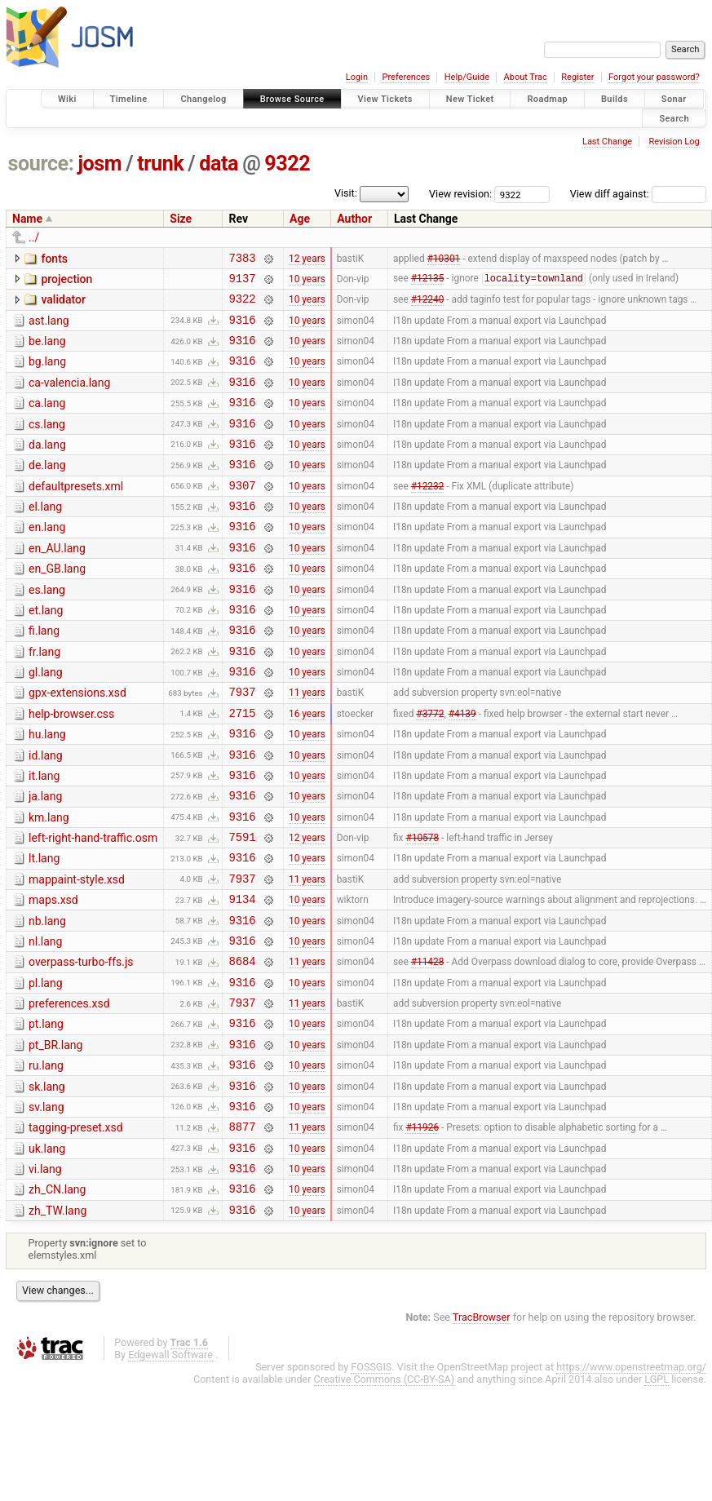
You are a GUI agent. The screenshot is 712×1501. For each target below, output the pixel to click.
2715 (241, 769)
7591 (241, 907)
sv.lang (46, 1207)
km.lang (49, 883)
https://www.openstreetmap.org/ (631, 1482)
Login (357, 77)
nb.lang (47, 999)
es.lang (47, 628)
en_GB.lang (57, 605)
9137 (241, 282)
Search (674, 118)
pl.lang (46, 1068)
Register (577, 77)
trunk (160, 163)
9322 (287, 163)
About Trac (525, 77)
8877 (241, 1231)
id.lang (46, 814)
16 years (307, 768)
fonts (54, 258)
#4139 (462, 768)
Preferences (406, 77)
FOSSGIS (371, 1482)
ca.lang (47, 420)
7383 (241, 260)
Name (27, 218)
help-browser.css (71, 767)
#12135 (427, 283)
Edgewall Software (170, 1469)
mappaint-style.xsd (77, 952)
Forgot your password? (654, 77)
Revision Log (673, 141)
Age (300, 218)
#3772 (430, 768)
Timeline (129, 99)
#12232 (427, 514)
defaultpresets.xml (76, 513)
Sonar (674, 99)
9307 (241, 514)
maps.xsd (53, 975)
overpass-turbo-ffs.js (81, 1045)
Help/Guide (466, 77)
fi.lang (44, 674)
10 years (307, 282)
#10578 (422, 908)
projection (66, 281)
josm (99, 163)
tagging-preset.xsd (76, 1230)
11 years (307, 745)
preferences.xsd (69, 1091)
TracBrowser (482, 1432)
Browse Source (292, 99)
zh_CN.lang (57, 1299)
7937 (241, 745)
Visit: (345, 193)
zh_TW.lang (57, 1323)
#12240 (427, 306)
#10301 (444, 259)
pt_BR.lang (55, 1138)
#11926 (422, 1232)
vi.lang (45, 1276)
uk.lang (47, 1253)
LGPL (656, 1494)
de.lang (47, 489)
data (218, 163)
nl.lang (45, 1022)
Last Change (607, 141)
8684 (241, 1046)
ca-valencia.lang (69, 397)
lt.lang (44, 929)
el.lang (45, 535)
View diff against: (638, 194)
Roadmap (547, 99)
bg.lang (47, 373)
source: (41, 163)
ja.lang (45, 859)
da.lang (47, 466)
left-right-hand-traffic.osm (93, 906)
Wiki (67, 99)
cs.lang (47, 443)
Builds (614, 99)
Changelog (203, 99)
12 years (307, 259)
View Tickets (385, 99)
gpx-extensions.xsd (77, 743)
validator (63, 304)
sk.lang (47, 1184)
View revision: (460, 194)
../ (34, 237)
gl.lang (46, 721)
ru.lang (46, 1160)
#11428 (427, 1046)
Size (181, 218)
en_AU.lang (57, 582)
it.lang (44, 836)
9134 (241, 977)
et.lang (46, 651)
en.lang (47, 558)
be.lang (47, 350)
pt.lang (46, 1114)
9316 (241, 329)
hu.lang (47, 790)
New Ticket (470, 99)
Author (354, 218)
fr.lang (44, 698)
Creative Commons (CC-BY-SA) (384, 1494)
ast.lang (49, 327)
